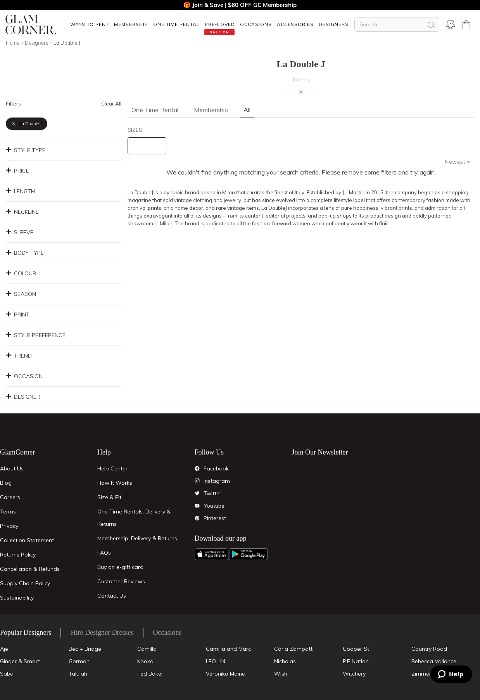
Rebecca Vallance (433, 661)
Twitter (212, 493)
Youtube (214, 505)
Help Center (112, 468)
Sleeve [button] (19, 232)
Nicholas (285, 661)
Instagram (217, 480)
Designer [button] (23, 396)
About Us (12, 468)
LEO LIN (215, 661)
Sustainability (17, 597)
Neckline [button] (22, 211)
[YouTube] (197, 505)
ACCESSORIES (295, 24)
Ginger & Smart (20, 661)
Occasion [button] (24, 376)
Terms (8, 511)
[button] (89, 24)
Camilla (147, 648)
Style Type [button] (25, 150)
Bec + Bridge (85, 648)
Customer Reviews (121, 581)
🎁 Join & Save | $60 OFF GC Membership (240, 5)
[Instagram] (197, 481)
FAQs (104, 552)
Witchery (354, 673)
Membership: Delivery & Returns (137, 538)
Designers (334, 24)
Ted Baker (150, 673)
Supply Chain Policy (25, 583)
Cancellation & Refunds (30, 568)
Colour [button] (21, 273)
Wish (280, 673)
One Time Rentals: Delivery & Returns (134, 517)
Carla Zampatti (294, 648)
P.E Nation (356, 661)
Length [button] (20, 191)
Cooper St (356, 648)
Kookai (146, 661)
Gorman (79, 661)
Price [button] (17, 170)
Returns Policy (18, 554)
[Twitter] (197, 493)
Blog (6, 482)
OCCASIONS (256, 24)
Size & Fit (109, 497)
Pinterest (215, 518)
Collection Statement (27, 540)
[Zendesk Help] (451, 674)
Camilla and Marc (228, 648)
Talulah (78, 673)
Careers (10, 497)
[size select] (147, 145)
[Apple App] (212, 554)
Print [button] (17, 314)
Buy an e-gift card (120, 566)
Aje (4, 648)
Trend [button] (19, 355)
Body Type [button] (25, 252)
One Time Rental (176, 24)
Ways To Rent (89, 24)
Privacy (9, 525)
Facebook (216, 468)
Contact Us (111, 595)
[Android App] (248, 554)
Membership (131, 24)
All (246, 110)
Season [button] (21, 293)
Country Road (429, 648)
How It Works (114, 482)
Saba (7, 673)
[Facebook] (197, 468)
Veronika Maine (225, 673)
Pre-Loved (220, 24)
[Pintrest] (197, 518)
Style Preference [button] (36, 335)
